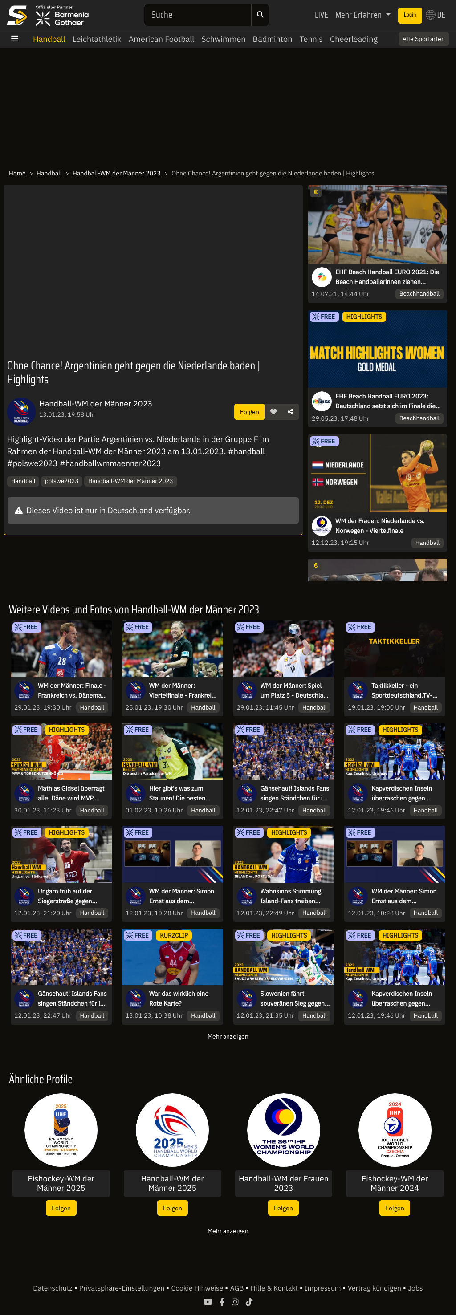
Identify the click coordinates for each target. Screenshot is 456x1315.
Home (17, 173)
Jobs (415, 1288)
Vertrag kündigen (375, 1288)
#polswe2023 (32, 463)
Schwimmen (223, 39)
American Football (161, 39)
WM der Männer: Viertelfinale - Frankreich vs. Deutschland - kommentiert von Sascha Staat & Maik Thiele (183, 691)
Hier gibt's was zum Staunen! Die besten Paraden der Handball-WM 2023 (180, 793)
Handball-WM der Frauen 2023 (284, 1183)
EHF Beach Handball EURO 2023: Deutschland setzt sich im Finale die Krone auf (385, 401)
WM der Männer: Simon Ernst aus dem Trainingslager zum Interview (181, 896)
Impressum (323, 1288)
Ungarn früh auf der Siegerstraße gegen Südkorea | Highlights (68, 896)
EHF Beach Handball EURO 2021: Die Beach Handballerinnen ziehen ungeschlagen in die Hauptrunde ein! (387, 277)
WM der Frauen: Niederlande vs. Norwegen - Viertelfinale (379, 526)
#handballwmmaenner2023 (110, 463)
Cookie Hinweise (198, 1288)
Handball (49, 39)
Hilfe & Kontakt (275, 1288)
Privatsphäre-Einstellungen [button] (122, 1288)
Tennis (311, 39)
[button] (273, 412)
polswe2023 (62, 481)
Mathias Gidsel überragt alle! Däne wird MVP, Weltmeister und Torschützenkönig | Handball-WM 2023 (71, 793)
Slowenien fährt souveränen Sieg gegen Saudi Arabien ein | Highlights (293, 999)
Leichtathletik (97, 39)
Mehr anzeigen (228, 1036)
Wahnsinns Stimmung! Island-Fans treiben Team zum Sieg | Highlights (292, 896)
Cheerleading (354, 39)
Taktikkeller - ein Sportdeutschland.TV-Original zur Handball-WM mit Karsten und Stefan (401, 691)
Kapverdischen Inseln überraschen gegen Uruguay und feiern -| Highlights (401, 793)
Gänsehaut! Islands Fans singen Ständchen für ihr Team (295, 793)
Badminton (273, 39)
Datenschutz (53, 1288)
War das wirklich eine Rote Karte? (178, 998)
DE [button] (435, 15)
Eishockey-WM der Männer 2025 (61, 1183)
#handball (246, 451)
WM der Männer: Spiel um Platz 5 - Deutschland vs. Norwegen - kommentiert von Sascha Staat (296, 691)
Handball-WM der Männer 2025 (172, 1183)
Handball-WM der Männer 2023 (117, 173)
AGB (237, 1288)
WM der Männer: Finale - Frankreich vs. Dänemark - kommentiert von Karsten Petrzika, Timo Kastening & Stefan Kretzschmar (72, 691)
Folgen (249, 411)
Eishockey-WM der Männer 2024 (395, 1183)
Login (410, 15)
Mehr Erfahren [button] (359, 15)
